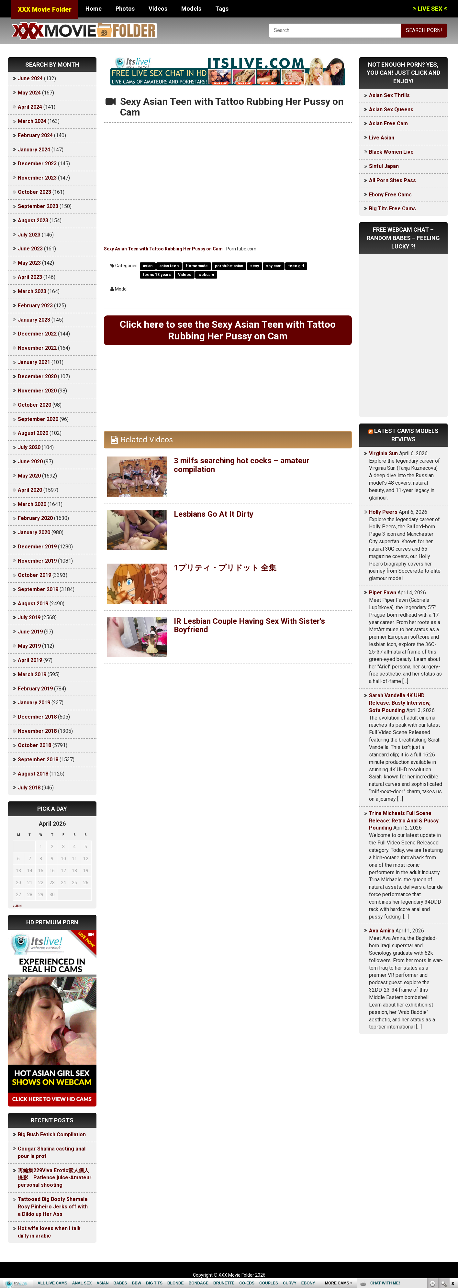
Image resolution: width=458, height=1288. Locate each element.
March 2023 (32, 291)
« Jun (17, 906)
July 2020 (29, 447)
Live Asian (381, 138)
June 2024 (30, 78)
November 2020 (37, 391)
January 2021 (34, 362)
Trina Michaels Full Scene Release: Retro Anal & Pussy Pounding (404, 820)
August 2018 (33, 774)
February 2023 (35, 306)
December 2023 (37, 163)
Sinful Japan (384, 166)
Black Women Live (391, 152)
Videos (158, 8)
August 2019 (33, 603)
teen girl (296, 266)
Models (191, 8)
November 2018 (37, 731)
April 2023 (30, 277)
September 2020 (38, 419)
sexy (254, 266)
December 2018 (37, 717)
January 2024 (34, 150)
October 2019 (34, 575)
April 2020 (30, 490)
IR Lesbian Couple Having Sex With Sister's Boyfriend (249, 625)
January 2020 (34, 532)
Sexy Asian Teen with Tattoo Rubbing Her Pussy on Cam (163, 248)
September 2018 (38, 759)
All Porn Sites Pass (392, 180)
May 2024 (29, 93)
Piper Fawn (382, 592)
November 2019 (37, 561)
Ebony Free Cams (390, 195)
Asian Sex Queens (391, 109)
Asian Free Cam (388, 123)
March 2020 (32, 504)
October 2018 (34, 745)
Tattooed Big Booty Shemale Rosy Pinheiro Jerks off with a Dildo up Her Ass (53, 1206)
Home (93, 8)
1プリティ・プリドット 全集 (225, 567)
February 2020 (35, 518)
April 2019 (30, 660)
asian (147, 266)
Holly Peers (383, 512)
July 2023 (29, 235)
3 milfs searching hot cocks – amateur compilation (241, 465)
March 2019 (32, 674)
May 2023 (29, 263)
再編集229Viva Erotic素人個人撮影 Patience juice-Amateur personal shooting (55, 1177)
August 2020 (33, 433)
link (452, 1187)
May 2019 (29, 646)
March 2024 (32, 121)
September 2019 (38, 589)
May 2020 (29, 476)
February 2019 (35, 689)
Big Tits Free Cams (392, 208)
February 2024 (35, 135)
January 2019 (34, 702)
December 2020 (37, 376)
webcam (206, 274)
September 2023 (38, 206)
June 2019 (30, 632)
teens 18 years (157, 274)
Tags (222, 8)
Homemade (197, 266)
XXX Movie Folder (45, 9)
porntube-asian (229, 266)
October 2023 (34, 192)
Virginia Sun (383, 453)
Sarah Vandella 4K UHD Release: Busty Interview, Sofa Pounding (399, 702)
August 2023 (33, 220)
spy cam (273, 266)
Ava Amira (381, 931)
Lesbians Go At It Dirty (213, 514)
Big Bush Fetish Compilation (52, 1134)
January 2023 (34, 320)
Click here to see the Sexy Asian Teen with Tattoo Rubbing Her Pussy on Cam (228, 330)
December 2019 (37, 547)
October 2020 (34, 405)
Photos (125, 8)
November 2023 (37, 178)
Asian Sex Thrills (389, 95)
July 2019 (29, 617)
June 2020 (30, 461)
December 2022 (37, 334)
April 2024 (30, 107)
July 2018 (29, 788)
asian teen (169, 266)
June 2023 (30, 249)
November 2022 (37, 348)
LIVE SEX (430, 8)
